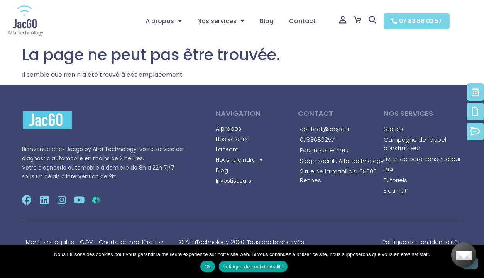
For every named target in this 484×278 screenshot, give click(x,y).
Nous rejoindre (239, 160)
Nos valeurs (232, 139)
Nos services (220, 21)
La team (227, 149)
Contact (302, 21)
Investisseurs (233, 181)
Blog (267, 21)
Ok (207, 267)
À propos (228, 128)
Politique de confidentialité (253, 267)
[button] (417, 21)
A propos (164, 21)
